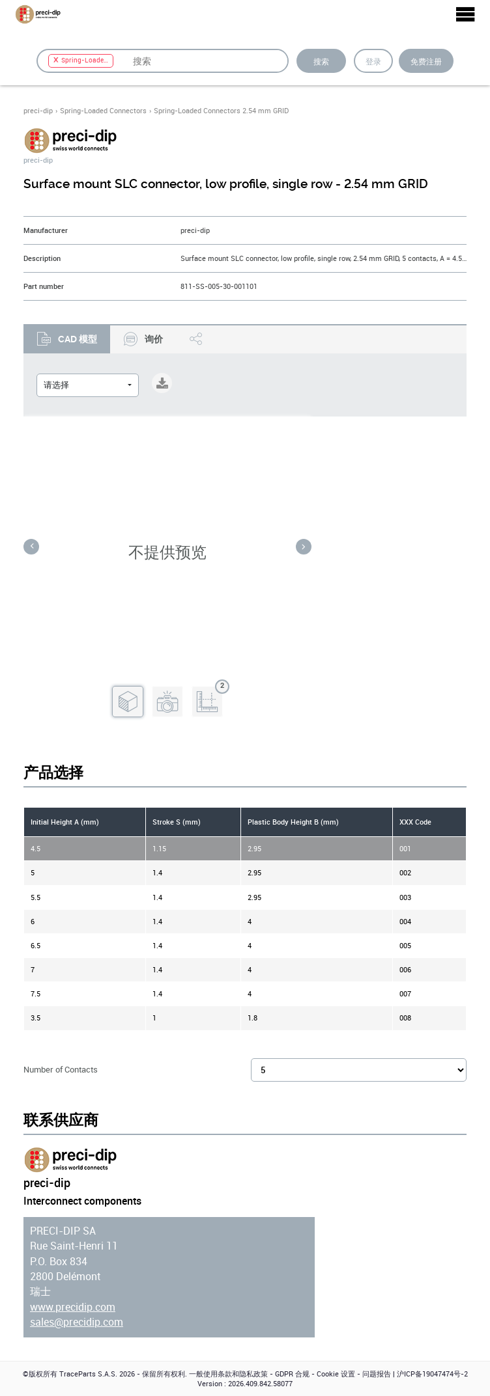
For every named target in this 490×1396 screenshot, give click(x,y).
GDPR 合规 (292, 1373)
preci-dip (38, 110)
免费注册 (426, 61)
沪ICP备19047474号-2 (432, 1373)
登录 (373, 61)
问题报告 (376, 1373)
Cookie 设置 (336, 1373)
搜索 (321, 61)
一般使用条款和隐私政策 (228, 1373)
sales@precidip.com (76, 1322)
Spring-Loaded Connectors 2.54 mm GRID (221, 110)
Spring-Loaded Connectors (103, 110)
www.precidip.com (72, 1307)
